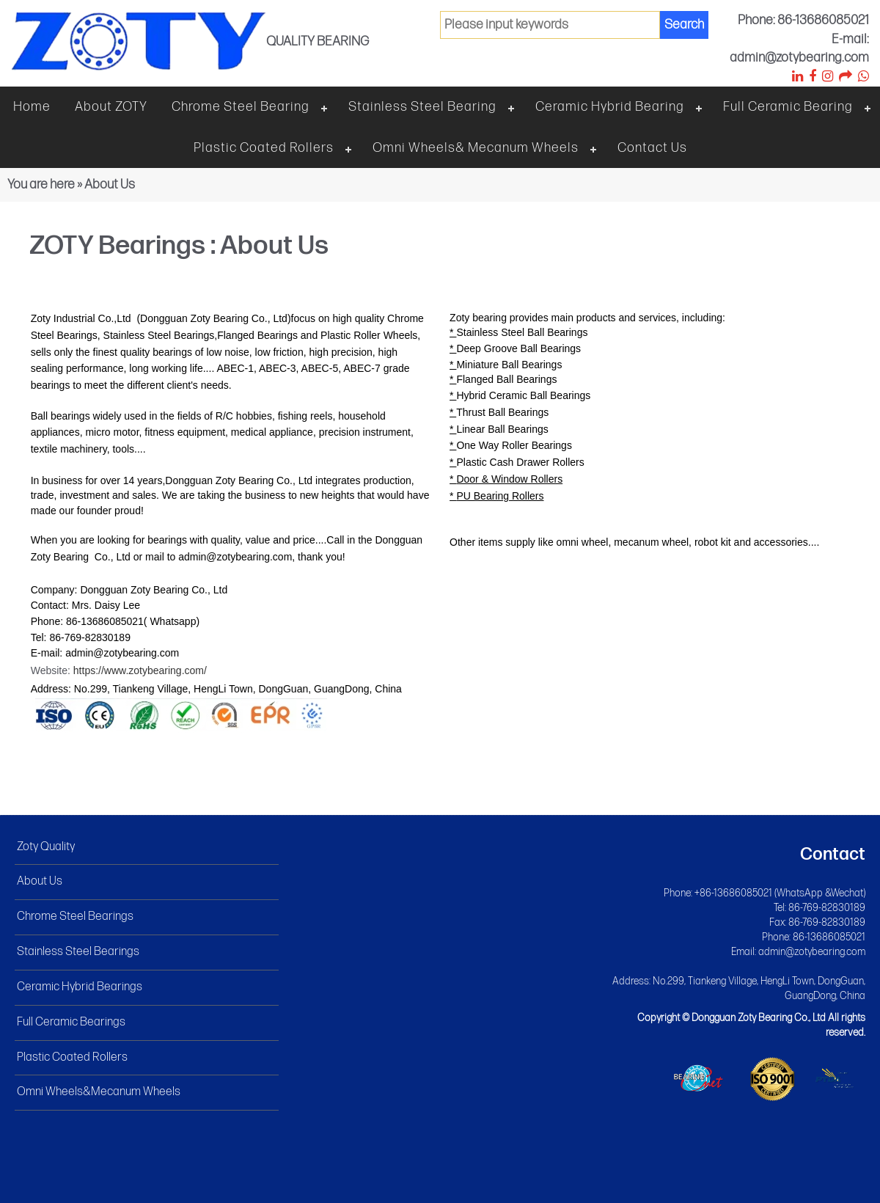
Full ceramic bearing (788, 106)
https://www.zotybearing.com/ (140, 670)
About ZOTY (111, 106)
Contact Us (652, 148)
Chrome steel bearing (240, 106)
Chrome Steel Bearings (75, 917)
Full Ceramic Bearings (71, 1022)
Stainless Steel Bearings (78, 952)
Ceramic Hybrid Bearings (79, 987)
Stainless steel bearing (422, 106)
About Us (39, 881)
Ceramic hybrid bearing (609, 106)
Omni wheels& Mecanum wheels (476, 148)
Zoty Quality (46, 847)
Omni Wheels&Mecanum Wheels (98, 1092)
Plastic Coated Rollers (264, 148)
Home (32, 106)
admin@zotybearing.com (811, 952)
